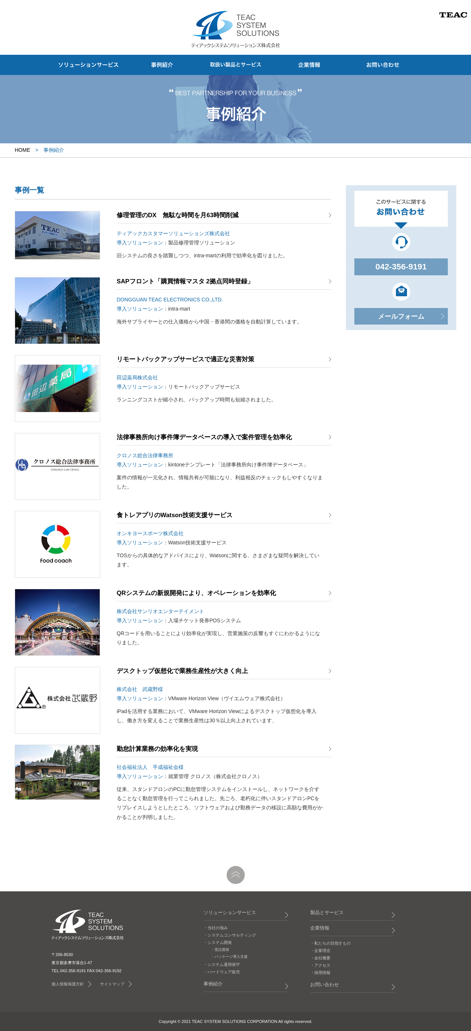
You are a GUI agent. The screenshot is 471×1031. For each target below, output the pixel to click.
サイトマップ (112, 984)
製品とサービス (327, 912)
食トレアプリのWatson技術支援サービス (175, 515)
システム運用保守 (224, 964)
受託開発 (222, 950)
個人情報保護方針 (68, 984)
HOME (22, 150)
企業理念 (322, 950)
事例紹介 (213, 984)
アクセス (322, 965)
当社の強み (218, 928)
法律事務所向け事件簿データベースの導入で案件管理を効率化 (204, 437)
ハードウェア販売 (224, 972)
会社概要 (322, 958)
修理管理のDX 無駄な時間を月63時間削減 (177, 215)
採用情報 (322, 972)
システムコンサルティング (232, 935)
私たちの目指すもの (332, 943)
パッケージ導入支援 (231, 957)
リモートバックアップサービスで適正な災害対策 (185, 359)
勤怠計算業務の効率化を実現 (157, 748)
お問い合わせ (324, 984)
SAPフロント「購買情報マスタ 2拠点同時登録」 (185, 281)
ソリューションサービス (229, 912)
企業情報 (319, 928)
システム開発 (220, 942)
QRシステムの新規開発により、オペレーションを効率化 (196, 593)
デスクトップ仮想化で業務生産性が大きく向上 (182, 670)
